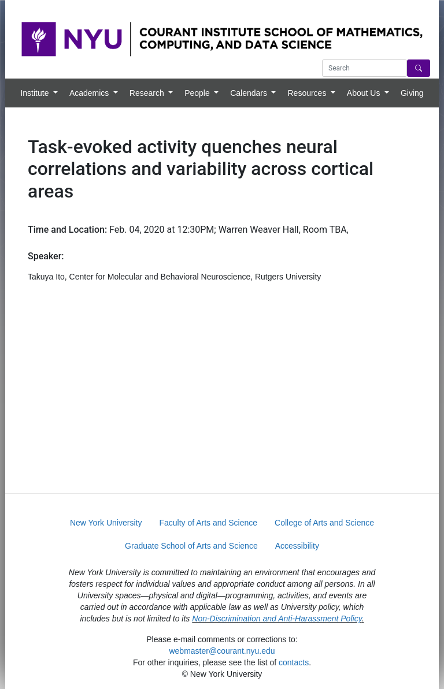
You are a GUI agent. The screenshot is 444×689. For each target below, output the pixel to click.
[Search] (418, 68)
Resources (307, 93)
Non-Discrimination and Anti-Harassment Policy (276, 618)
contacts (294, 662)
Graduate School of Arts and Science (191, 545)
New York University (106, 522)
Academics (90, 93)
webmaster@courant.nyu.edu (222, 651)
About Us (364, 93)
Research (148, 93)
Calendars (249, 93)
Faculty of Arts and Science (208, 522)
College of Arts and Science (324, 522)
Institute (35, 93)
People (198, 93)
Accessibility (297, 545)
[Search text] (364, 68)
